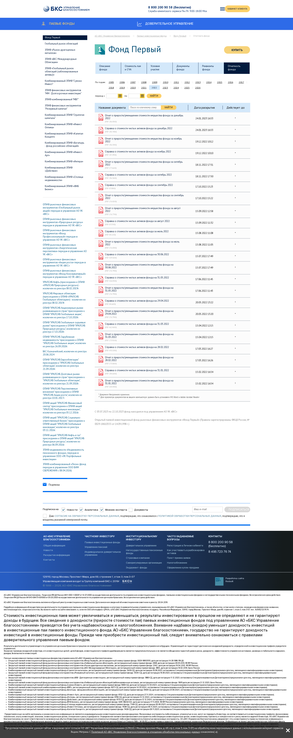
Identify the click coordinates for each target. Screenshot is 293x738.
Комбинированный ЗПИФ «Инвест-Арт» (64, 154)
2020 (133, 87)
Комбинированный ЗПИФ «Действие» (59, 169)
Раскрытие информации (56, 558)
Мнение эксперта (116, 510)
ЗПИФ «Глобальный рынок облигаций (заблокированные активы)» (61, 71)
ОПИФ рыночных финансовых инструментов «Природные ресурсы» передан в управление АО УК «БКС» (63, 222)
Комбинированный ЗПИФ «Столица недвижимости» (64, 178)
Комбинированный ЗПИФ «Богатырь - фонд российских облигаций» (64, 144)
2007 (133, 82)
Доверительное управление (141, 548)
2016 (230, 82)
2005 (111, 82)
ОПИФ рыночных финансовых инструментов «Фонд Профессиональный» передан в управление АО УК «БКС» (60, 235)
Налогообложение (177, 565)
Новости (72, 510)
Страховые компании (138, 560)
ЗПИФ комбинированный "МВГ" (62, 99)
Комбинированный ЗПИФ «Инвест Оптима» (63, 126)
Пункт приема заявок (179, 560)
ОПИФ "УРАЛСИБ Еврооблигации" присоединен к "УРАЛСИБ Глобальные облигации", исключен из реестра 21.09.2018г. (63, 364)
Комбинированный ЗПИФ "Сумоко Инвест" (63, 82)
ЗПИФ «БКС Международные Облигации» (61, 60)
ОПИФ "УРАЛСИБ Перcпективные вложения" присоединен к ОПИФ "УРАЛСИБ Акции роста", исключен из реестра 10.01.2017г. (62, 393)
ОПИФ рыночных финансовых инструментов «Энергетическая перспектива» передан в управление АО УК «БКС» (65, 249)
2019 (122, 87)
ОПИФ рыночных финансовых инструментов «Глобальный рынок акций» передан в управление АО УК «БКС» (63, 209)
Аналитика (91, 510)
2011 (176, 82)
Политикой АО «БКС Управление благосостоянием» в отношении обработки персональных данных (169, 730)
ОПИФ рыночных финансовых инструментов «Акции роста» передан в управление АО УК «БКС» (64, 262)
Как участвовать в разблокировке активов (185, 554)
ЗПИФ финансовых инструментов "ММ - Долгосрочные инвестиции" (63, 92)
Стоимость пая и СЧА (133, 67)
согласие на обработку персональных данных (87, 516)
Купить (237, 50)
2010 (165, 82)
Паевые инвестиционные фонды (152, 36)
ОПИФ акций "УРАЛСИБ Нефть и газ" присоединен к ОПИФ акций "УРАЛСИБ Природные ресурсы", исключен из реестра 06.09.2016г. (63, 440)
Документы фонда (182, 67)
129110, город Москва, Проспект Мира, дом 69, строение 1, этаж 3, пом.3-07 (89, 581)
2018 (111, 87)
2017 (241, 82)
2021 (143, 87)
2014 (209, 82)
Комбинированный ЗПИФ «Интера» (64, 161)
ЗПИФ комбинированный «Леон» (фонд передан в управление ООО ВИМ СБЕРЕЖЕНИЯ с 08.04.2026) (64, 467)
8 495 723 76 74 (219, 554)
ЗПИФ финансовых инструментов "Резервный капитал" (63, 107)
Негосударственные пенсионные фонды (144, 554)
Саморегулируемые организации (144, 565)
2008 (143, 82)
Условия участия (155, 67)
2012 (187, 82)
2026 (198, 87)
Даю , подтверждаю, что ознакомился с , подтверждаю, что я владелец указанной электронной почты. (144, 517)
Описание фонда (104, 67)
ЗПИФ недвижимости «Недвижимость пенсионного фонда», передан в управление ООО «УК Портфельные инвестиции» (63, 454)
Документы (141, 510)
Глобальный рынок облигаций (61, 43)
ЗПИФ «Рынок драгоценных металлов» (60, 51)
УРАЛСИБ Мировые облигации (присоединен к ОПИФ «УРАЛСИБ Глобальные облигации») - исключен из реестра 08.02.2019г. (64, 298)
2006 (122, 82)
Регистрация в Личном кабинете (185, 548)
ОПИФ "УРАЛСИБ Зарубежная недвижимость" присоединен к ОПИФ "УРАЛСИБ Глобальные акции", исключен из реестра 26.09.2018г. (64, 341)
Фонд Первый (52, 37)
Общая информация (54, 548)
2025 (187, 87)
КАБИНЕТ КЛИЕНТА (225, 9)
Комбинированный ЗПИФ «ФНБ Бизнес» (62, 188)
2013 (198, 82)
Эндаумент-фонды (136, 570)
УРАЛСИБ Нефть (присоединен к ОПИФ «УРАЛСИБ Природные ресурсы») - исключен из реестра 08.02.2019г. (64, 285)
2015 (219, 82)
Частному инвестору (100, 539)
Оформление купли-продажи (183, 570)
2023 (165, 87)
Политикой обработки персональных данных (189, 516)
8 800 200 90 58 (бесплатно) (165, 7)
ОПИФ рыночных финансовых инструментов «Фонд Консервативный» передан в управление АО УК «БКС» (64, 274)
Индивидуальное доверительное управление (103, 556)
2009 (154, 82)
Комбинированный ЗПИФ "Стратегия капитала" (64, 116)
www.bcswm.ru (72, 614)
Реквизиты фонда (208, 67)
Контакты (49, 562)
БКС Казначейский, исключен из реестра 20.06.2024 (65, 353)
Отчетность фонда (234, 67)
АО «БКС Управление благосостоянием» (112, 36)
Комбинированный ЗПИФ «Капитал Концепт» (64, 135)
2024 (176, 87)
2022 (154, 87)
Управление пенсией (96, 550)
